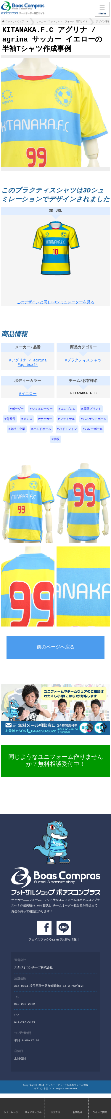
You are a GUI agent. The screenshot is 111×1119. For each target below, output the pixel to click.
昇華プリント (92, 414)
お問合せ (77, 1112)
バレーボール (94, 435)
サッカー (46, 424)
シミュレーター (42, 414)
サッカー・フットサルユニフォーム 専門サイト (62, 22)
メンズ (27, 424)
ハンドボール (42, 435)
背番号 (11, 424)
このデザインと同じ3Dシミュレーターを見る (55, 304)
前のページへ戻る (56, 653)
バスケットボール (95, 424)
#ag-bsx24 (28, 371)
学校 (56, 445)
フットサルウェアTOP (16, 22)
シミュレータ (11, 1112)
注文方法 (55, 1112)
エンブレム (68, 414)
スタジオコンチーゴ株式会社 (33, 972)
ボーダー (18, 414)
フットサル (67, 424)
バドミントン (68, 435)
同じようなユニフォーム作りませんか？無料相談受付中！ (55, 766)
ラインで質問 (100, 1112)
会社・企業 (18, 435)
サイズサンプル (33, 1112)
